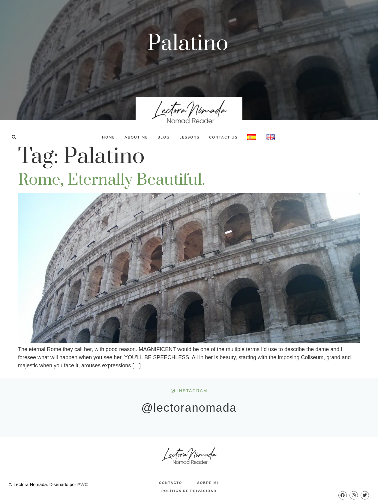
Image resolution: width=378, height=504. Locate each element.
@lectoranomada (189, 407)
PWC (82, 484)
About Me (136, 137)
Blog (164, 137)
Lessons (189, 137)
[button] (14, 137)
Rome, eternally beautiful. (111, 180)
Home (108, 137)
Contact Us (223, 137)
